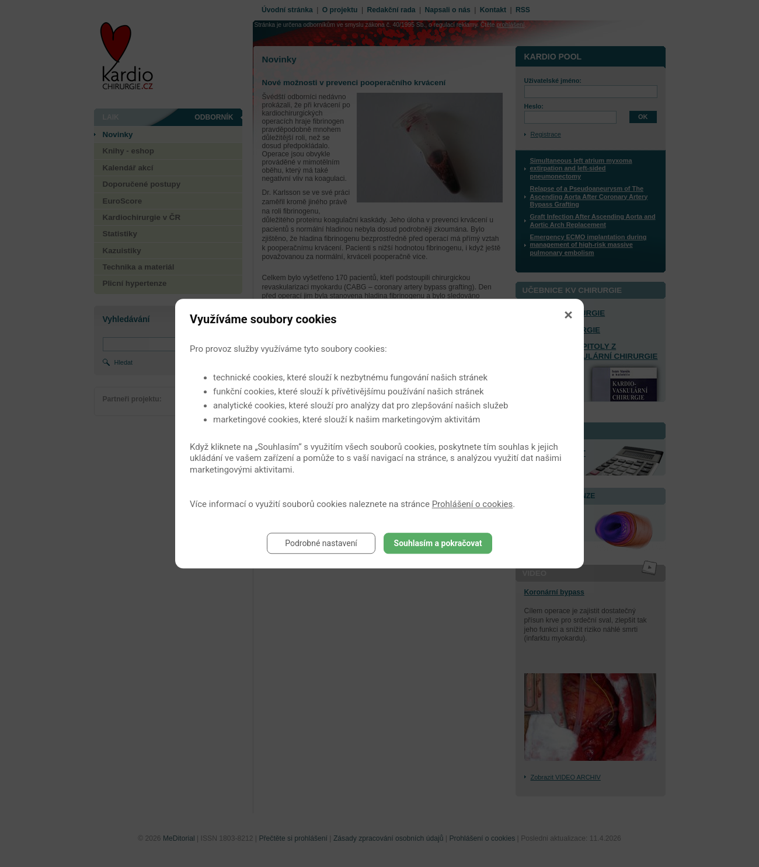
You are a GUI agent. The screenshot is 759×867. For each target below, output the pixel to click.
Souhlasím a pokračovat (438, 543)
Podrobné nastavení (321, 543)
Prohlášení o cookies (472, 504)
